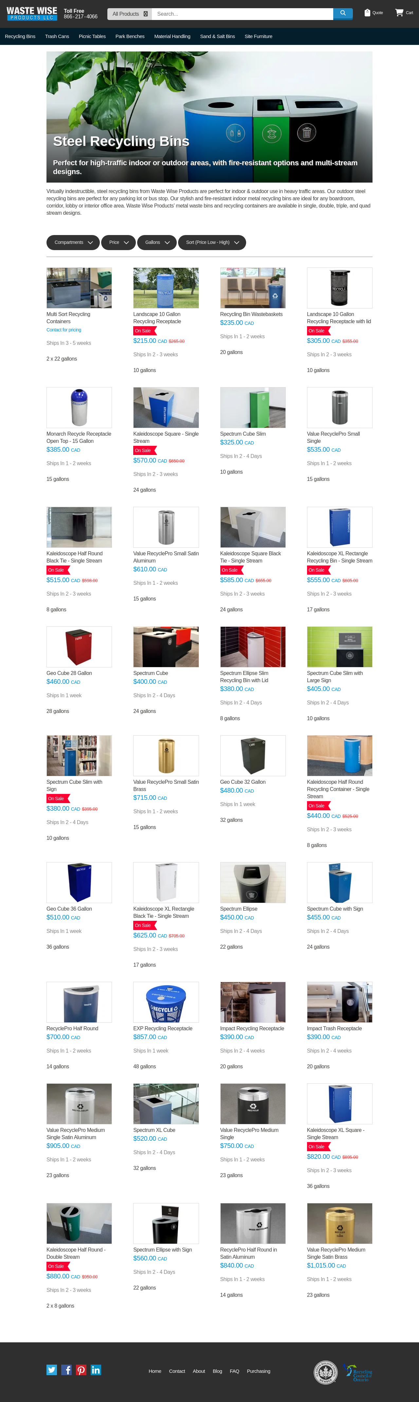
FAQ (234, 1371)
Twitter (51, 1370)
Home (155, 1371)
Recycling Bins (20, 36)
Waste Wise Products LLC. (32, 14)
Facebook (66, 1370)
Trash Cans (57, 36)
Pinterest (81, 1370)
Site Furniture (258, 36)
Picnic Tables (92, 36)
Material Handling (172, 36)
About (199, 1371)
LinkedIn (96, 1370)
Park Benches (130, 36)
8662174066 (81, 17)
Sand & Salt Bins (217, 36)
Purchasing (258, 1371)
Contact (177, 1371)
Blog (217, 1371)
